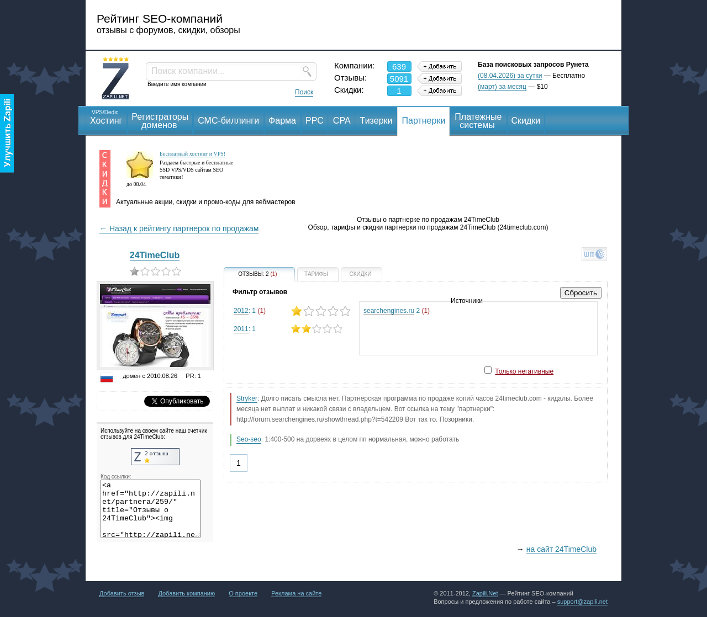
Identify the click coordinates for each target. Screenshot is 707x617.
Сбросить (580, 293)
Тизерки (376, 120)
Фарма (282, 120)
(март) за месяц (502, 87)
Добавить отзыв (121, 593)
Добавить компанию (186, 593)
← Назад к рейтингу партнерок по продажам (178, 228)
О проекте (243, 593)
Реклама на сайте (296, 593)
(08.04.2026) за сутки (510, 75)
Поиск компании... (188, 71)
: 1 (292, 311)
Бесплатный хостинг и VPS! (192, 154)
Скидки (526, 120)
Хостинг (106, 116)
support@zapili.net (582, 601)
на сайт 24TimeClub (561, 549)
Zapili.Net (485, 593)
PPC (314, 120)
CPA (342, 120)
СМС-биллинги (228, 120)
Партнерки (423, 120)
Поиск (304, 92)
